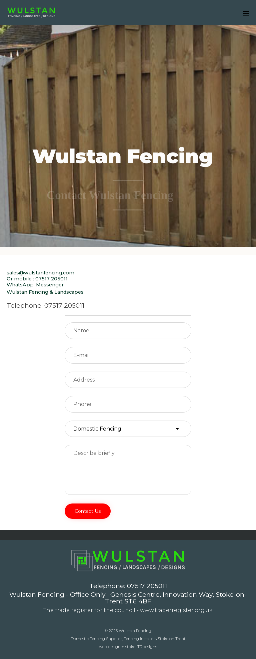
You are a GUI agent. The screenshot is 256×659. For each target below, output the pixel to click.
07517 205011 (147, 586)
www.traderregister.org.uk (176, 610)
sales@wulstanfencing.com (40, 273)
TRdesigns (147, 646)
